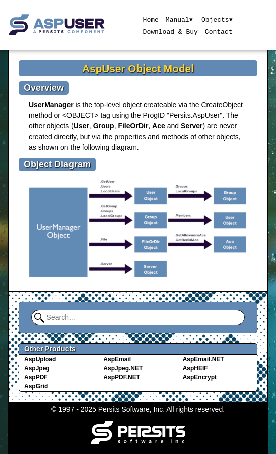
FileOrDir (133, 126)
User (81, 126)
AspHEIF (195, 368)
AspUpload (40, 359)
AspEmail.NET (203, 359)
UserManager (51, 105)
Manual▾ (179, 19)
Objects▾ (217, 19)
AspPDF (36, 377)
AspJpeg (37, 368)
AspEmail (117, 359)
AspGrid (36, 386)
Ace (158, 126)
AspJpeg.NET (123, 368)
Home (150, 19)
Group (103, 126)
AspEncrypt (200, 377)
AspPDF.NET (121, 377)
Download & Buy (170, 31)
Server (192, 126)
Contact (218, 31)
